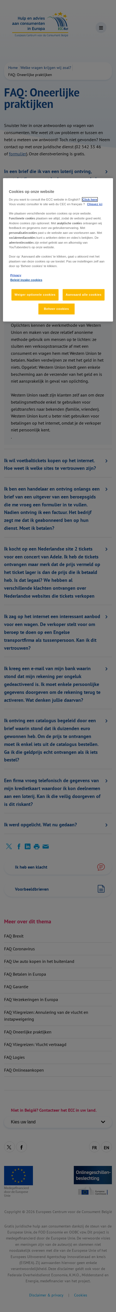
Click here (90, 199)
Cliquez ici (94, 203)
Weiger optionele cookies (35, 294)
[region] (58, 250)
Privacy (15, 275)
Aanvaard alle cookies (83, 294)
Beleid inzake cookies (26, 279)
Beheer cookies (56, 308)
